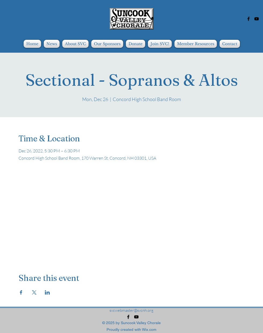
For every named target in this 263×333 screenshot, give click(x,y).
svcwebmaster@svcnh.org (131, 310)
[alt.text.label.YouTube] (256, 19)
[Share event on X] (34, 292)
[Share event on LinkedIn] (47, 292)
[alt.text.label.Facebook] (248, 19)
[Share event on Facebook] (21, 292)
